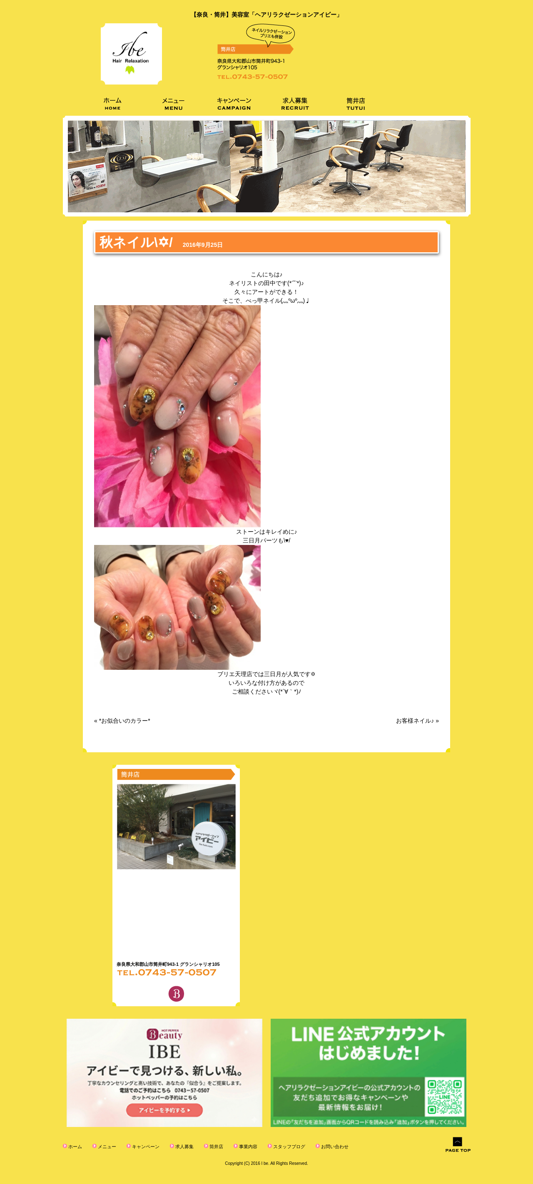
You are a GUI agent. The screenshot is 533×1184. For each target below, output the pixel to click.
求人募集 (184, 1146)
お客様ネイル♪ (415, 720)
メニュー (106, 1146)
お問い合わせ (334, 1146)
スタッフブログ (288, 1146)
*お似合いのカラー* (124, 720)
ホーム (74, 1146)
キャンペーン (145, 1146)
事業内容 (247, 1146)
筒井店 (215, 1146)
